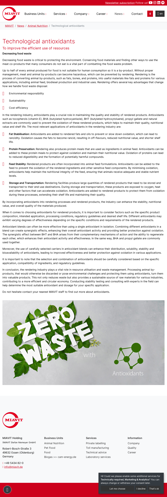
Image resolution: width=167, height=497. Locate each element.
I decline (141, 488)
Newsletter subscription (120, 2)
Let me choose (117, 488)
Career (132, 452)
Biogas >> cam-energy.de (60, 457)
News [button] (118, 13)
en (160, 13)
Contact (137, 13)
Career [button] (101, 13)
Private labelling (96, 443)
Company (134, 443)
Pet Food (49, 447)
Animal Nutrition (54, 443)
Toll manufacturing (97, 447)
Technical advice (96, 452)
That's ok (154, 488)
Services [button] (59, 13)
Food (47, 452)
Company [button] (80, 13)
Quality (132, 447)
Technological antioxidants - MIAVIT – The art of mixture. (11, 14)
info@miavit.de (13, 466)
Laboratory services (98, 457)
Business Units (34, 13)
